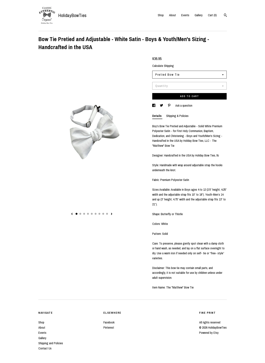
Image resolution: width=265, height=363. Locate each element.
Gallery (199, 15)
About (172, 15)
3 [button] (84, 214)
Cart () (212, 15)
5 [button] (92, 214)
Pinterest (108, 327)
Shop (161, 15)
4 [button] (88, 214)
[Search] (225, 16)
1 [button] (76, 214)
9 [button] (107, 214)
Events (185, 15)
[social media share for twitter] (162, 105)
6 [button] (96, 214)
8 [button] (103, 214)
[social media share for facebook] (154, 105)
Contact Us (45, 348)
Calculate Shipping (163, 66)
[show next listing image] (112, 214)
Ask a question (183, 105)
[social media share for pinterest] (170, 105)
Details (157, 116)
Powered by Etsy (209, 333)
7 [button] (99, 214)
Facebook (108, 322)
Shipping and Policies (50, 343)
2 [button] (80, 214)
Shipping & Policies (177, 116)
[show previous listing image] (72, 214)
